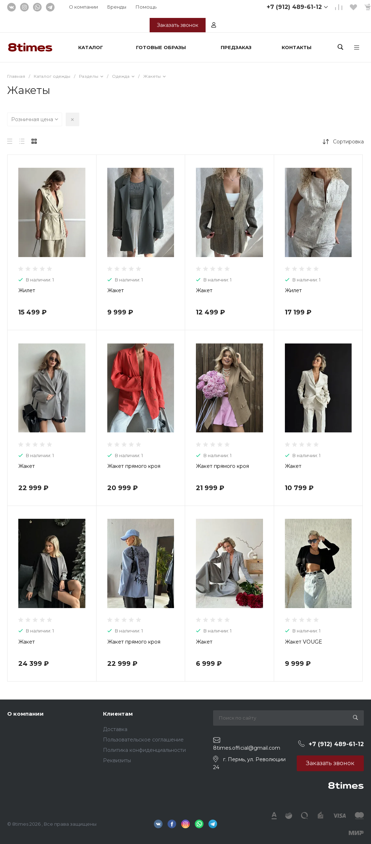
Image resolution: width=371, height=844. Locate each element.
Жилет (26, 290)
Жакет (115, 290)
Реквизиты (117, 760)
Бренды (116, 7)
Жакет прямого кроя (133, 466)
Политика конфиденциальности (144, 750)
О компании (83, 7)
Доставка (115, 729)
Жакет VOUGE (303, 642)
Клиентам (118, 713)
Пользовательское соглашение (143, 739)
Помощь (146, 7)
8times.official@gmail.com (246, 748)
